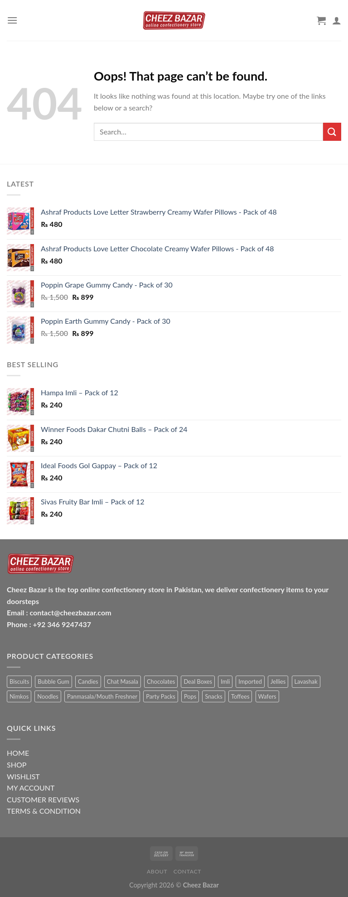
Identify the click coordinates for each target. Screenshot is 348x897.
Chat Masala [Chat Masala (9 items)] (122, 681)
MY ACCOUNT (30, 787)
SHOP (16, 764)
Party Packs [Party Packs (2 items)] (160, 696)
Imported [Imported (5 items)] (250, 681)
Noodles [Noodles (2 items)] (47, 696)
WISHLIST (23, 776)
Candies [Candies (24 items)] (88, 681)
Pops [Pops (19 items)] (190, 696)
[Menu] (12, 20)
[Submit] (332, 131)
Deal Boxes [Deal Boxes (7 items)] (198, 681)
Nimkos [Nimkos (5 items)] (19, 696)
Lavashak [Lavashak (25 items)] (306, 681)
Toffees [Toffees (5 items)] (240, 696)
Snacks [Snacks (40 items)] (213, 696)
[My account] (336, 20)
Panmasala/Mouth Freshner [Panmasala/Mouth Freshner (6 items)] (102, 696)
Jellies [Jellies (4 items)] (278, 681)
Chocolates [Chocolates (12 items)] (161, 681)
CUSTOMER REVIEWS (43, 799)
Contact (187, 871)
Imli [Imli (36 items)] (225, 681)
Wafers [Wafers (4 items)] (267, 696)
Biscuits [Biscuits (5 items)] (19, 681)
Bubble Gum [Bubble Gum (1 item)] (53, 681)
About (157, 871)
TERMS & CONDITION (44, 810)
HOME (18, 752)
